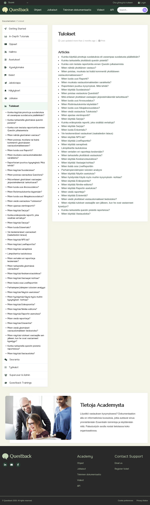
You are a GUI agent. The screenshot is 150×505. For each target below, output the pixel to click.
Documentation (8, 21)
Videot (100, 9)
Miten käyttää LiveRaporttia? (76, 141)
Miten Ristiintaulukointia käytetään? (79, 104)
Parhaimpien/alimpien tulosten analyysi (81, 170)
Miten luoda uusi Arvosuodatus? (78, 100)
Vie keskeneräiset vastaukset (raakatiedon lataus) (87, 133)
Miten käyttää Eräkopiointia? (76, 181)
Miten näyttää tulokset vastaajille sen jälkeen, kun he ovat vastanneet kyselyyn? (25, 338)
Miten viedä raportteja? (73, 192)
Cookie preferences (125, 501)
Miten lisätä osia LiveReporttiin (77, 166)
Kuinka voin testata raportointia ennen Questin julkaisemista (92, 64)
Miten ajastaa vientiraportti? (75, 115)
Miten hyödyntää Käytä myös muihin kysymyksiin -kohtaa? (91, 177)
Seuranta (11, 359)
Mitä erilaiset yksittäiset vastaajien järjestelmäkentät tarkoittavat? (94, 97)
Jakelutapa (12, 82)
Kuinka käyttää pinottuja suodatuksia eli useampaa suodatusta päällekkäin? (100, 57)
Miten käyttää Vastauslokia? (75, 214)
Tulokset (11, 106)
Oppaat (10, 44)
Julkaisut (52, 9)
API (112, 9)
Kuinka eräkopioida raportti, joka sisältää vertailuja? (88, 122)
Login (142, 2)
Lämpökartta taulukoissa (74, 148)
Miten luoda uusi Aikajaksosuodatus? (80, 108)
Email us (118, 463)
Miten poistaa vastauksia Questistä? (80, 93)
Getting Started (15, 28)
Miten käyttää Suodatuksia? (75, 89)
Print (101, 41)
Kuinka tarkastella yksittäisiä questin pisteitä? (84, 60)
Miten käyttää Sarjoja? (73, 119)
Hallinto (10, 51)
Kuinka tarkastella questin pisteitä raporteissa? (85, 210)
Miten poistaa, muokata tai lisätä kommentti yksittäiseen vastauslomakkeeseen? (23, 143)
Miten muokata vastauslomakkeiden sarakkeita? (86, 82)
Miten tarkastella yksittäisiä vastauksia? (81, 155)
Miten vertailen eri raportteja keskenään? (82, 151)
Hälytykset (12, 90)
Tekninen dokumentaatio (77, 9)
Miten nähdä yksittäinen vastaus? (78, 68)
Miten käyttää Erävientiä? (74, 195)
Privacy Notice (142, 501)
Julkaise (11, 98)
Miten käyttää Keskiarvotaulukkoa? (79, 159)
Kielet (9, 75)
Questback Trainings (18, 382)
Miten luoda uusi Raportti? (75, 79)
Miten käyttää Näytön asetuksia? (78, 173)
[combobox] (130, 10)
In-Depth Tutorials (16, 36)
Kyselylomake (14, 67)
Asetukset (12, 59)
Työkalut (11, 367)
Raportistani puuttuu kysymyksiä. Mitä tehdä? (85, 86)
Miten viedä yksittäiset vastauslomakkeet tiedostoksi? (89, 199)
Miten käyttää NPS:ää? (73, 137)
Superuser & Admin (17, 375)
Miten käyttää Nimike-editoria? (77, 184)
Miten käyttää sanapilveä (74, 144)
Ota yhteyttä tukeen (123, 2)
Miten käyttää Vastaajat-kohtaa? (78, 162)
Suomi (9, 2)
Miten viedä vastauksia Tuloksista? (79, 111)
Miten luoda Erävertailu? (74, 130)
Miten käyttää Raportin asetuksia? (79, 188)
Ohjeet (37, 9)
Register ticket (122, 468)
